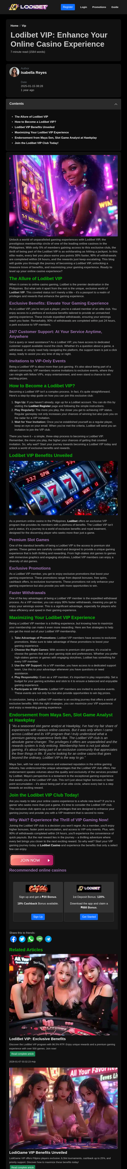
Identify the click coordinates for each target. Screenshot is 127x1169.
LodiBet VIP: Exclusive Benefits (37, 1039)
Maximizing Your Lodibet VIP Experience (42, 132)
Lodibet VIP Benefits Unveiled (35, 127)
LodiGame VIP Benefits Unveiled (38, 1152)
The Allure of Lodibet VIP (31, 116)
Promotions (99, 7)
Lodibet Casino (50, 845)
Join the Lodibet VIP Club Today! (37, 143)
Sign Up (38, 916)
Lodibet (72, 521)
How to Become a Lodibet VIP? (35, 121)
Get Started (89, 916)
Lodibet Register (40, 406)
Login (83, 7)
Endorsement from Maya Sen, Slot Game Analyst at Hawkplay (56, 137)
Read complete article (22, 1054)
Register (68, 7)
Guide (114, 7)
